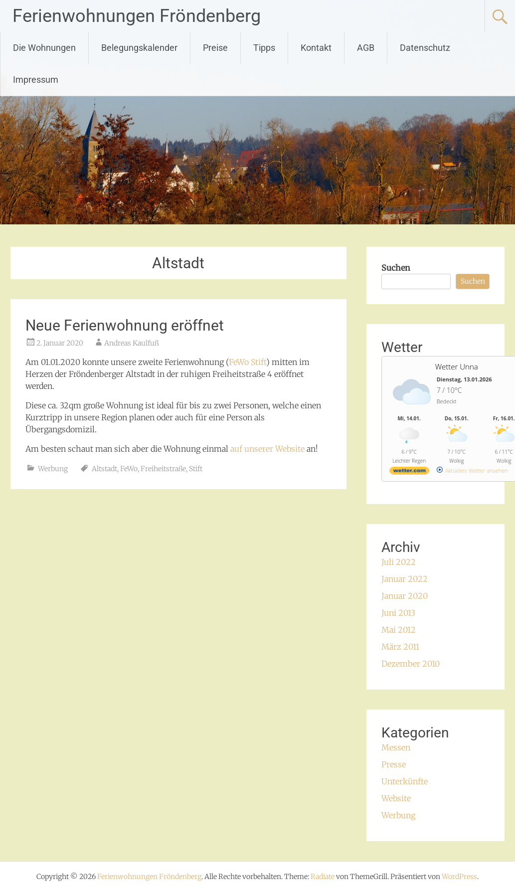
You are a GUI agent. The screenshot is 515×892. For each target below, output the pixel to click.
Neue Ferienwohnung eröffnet (124, 325)
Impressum (35, 79)
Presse (393, 764)
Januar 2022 (404, 579)
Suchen (395, 268)
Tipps (264, 47)
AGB (365, 47)
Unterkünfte (404, 781)
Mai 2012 (398, 630)
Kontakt (316, 47)
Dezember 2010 (410, 664)
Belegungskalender (139, 47)
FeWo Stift (247, 362)
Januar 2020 (404, 596)
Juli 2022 (398, 562)
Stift (195, 468)
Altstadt (104, 468)
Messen (395, 747)
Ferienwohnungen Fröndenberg (136, 15)
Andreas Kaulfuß (131, 343)
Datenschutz (425, 47)
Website (396, 798)
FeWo (129, 468)
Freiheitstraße (163, 468)
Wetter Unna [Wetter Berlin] (456, 366)
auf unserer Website (267, 449)
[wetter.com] (409, 472)
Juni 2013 (398, 613)
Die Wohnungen (44, 47)
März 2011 (400, 647)
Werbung (53, 468)
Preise (215, 47)
